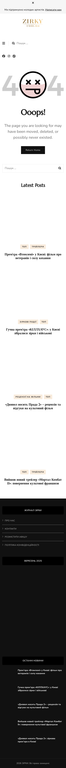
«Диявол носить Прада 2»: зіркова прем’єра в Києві (36, 740)
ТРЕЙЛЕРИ (38, 246)
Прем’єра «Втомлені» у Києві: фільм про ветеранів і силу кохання (33, 256)
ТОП (24, 246)
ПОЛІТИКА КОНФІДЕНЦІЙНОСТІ (22, 545)
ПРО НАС (10, 520)
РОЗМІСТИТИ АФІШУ (16, 536)
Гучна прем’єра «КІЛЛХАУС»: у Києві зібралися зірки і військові (33, 331)
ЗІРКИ (25, 763)
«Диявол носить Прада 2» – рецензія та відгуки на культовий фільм (33, 406)
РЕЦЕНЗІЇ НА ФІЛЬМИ (28, 397)
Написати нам (53, 9)
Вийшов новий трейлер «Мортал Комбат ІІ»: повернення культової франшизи (33, 481)
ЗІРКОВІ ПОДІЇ (28, 322)
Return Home (33, 150)
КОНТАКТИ (10, 528)
